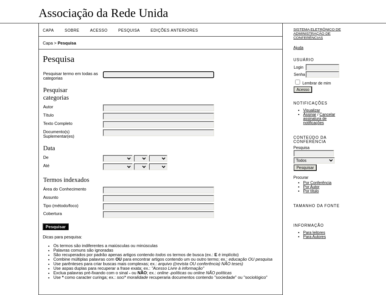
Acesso (98, 30)
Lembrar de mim (316, 83)
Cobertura (52, 213)
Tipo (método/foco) (60, 205)
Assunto (50, 197)
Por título (311, 191)
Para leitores (314, 232)
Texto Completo (57, 123)
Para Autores (314, 237)
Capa (48, 30)
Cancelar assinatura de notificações (319, 118)
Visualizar (311, 110)
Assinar (309, 114)
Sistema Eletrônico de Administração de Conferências (317, 33)
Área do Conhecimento (64, 189)
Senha (299, 74)
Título (48, 115)
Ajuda (298, 48)
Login (298, 67)
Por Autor (311, 187)
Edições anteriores (174, 30)
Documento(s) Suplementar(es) (58, 133)
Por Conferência (317, 183)
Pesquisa (129, 30)
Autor (48, 106)
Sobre (71, 30)
